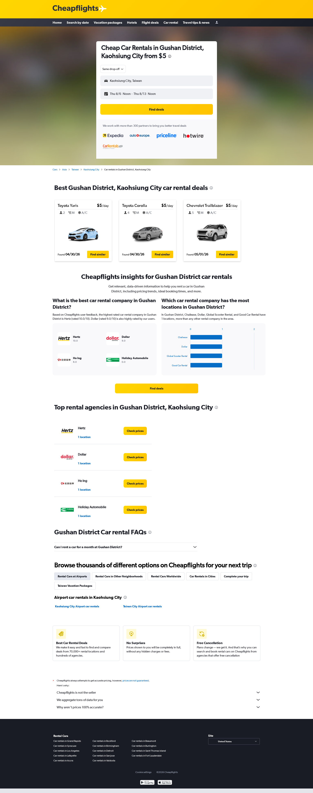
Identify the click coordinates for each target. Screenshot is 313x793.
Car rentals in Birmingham (106, 745)
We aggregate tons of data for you (159, 699)
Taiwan (75, 169)
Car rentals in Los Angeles (66, 750)
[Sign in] (216, 22)
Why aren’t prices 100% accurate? (159, 707)
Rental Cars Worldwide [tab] (166, 576)
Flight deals (150, 22)
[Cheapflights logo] (75, 9)
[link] (156, 388)
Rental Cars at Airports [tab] (72, 576)
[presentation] (169, 56)
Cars (55, 169)
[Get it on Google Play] (147, 783)
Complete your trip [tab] (236, 576)
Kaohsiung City (91, 169)
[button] (156, 80)
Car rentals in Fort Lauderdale (146, 755)
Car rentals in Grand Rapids (67, 741)
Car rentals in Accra (63, 760)
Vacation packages (108, 22)
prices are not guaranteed (136, 680)
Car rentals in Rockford (104, 741)
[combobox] (113, 69)
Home (57, 22)
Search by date (78, 22)
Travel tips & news (196, 22)
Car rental (171, 22)
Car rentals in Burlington (144, 745)
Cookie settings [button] (143, 772)
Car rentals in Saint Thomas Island (149, 750)
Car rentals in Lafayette (64, 755)
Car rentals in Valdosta (104, 760)
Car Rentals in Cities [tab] (202, 576)
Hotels (132, 22)
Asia (64, 169)
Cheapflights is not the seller (159, 692)
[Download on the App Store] (165, 783)
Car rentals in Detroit (103, 750)
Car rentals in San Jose (104, 755)
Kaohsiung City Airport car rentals (77, 606)
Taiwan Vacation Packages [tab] (75, 585)
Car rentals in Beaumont (144, 741)
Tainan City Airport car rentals (142, 606)
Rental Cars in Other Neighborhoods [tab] (119, 576)
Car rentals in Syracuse (64, 745)
